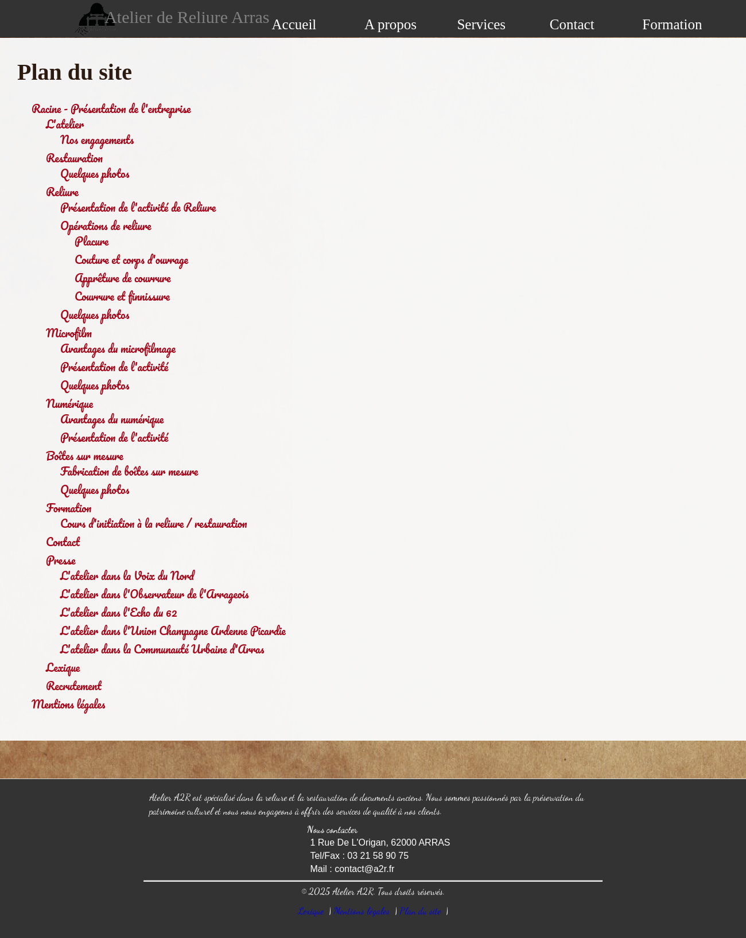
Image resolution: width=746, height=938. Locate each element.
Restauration (74, 158)
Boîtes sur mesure (84, 456)
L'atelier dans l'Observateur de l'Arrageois (154, 594)
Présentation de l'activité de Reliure (138, 207)
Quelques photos (94, 173)
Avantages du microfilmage (118, 348)
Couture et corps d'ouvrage (131, 259)
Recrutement (74, 686)
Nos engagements (97, 140)
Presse (60, 560)
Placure (91, 241)
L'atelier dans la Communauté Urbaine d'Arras (162, 649)
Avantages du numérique (112, 419)
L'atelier (65, 124)
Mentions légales (68, 704)
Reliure (62, 192)
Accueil (294, 24)
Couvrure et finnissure (122, 296)
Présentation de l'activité (114, 367)
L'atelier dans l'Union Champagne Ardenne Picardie (173, 631)
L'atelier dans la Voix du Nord (127, 576)
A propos (390, 24)
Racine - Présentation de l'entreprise (111, 109)
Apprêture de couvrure (122, 278)
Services (481, 24)
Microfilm (69, 333)
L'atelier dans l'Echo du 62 (118, 612)
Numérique (69, 403)
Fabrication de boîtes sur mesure (129, 471)
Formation (672, 24)
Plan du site (420, 910)
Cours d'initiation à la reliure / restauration (153, 523)
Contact (572, 24)
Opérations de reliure (105, 226)
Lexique (63, 667)
